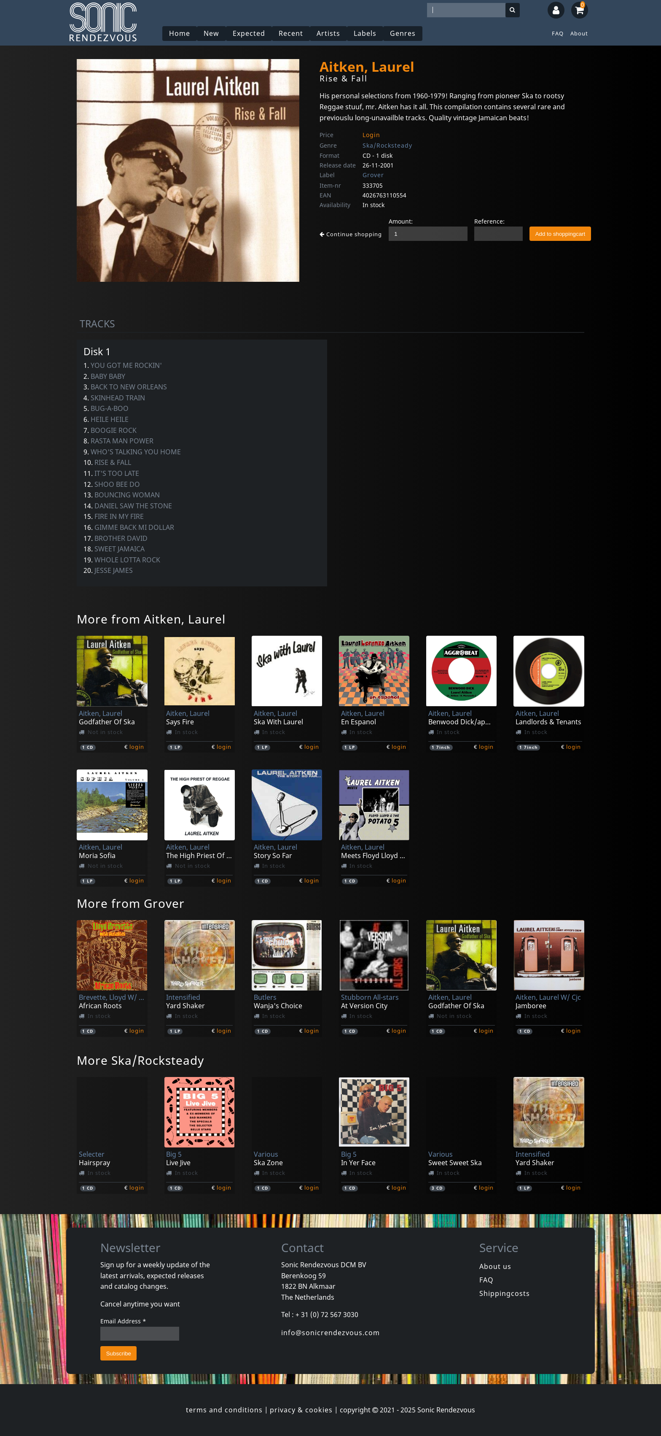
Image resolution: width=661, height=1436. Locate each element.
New (211, 33)
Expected (249, 33)
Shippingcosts (504, 1293)
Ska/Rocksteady (387, 145)
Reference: (489, 221)
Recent (291, 33)
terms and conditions (224, 1409)
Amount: (401, 221)
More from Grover (131, 903)
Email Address (123, 1321)
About (579, 33)
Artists (328, 33)
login (136, 746)
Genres (403, 33)
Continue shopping (351, 234)
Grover (373, 175)
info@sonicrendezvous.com (330, 1332)
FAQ (558, 33)
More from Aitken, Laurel (151, 619)
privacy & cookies (301, 1409)
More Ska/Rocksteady (140, 1060)
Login (371, 135)
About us (495, 1266)
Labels (365, 33)
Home (179, 33)
